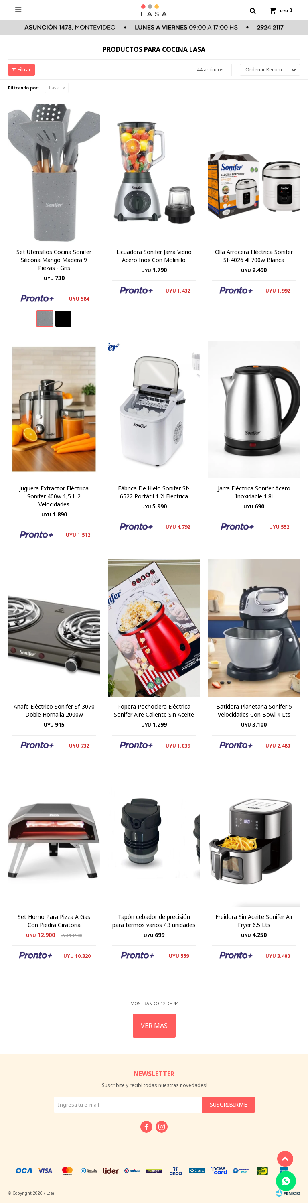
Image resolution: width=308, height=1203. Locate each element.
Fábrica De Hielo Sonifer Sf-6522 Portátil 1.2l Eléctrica (154, 492)
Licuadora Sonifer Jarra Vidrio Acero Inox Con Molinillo (154, 256)
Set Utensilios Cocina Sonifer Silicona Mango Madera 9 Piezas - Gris (53, 260)
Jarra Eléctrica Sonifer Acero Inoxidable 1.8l (254, 492)
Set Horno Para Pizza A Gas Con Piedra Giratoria (54, 921)
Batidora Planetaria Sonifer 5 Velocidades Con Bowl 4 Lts (254, 710)
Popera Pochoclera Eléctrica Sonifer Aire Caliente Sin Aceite (154, 710)
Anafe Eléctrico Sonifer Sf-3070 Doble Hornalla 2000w (54, 710)
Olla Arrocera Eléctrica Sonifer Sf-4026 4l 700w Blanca (254, 256)
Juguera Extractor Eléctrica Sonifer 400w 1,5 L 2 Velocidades (54, 496)
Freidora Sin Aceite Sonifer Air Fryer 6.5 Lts (254, 921)
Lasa (54, 88)
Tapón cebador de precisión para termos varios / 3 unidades (153, 921)
